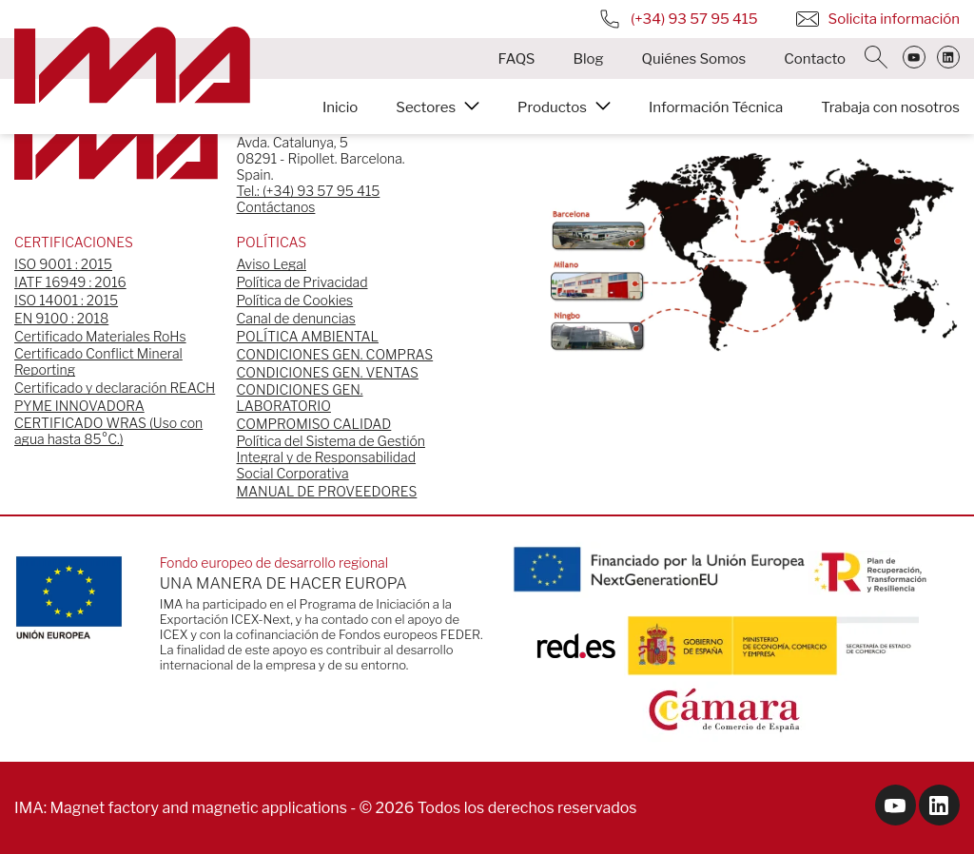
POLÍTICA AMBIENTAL (308, 336)
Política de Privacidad (302, 282)
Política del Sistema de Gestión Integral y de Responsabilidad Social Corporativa (331, 457)
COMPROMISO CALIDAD (314, 424)
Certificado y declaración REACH (114, 387)
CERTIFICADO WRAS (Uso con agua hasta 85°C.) (108, 431)
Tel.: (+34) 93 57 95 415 (308, 191)
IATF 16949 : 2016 (70, 282)
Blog (588, 59)
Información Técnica (716, 107)
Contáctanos (276, 207)
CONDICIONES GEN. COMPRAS (335, 354)
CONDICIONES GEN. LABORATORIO (300, 397)
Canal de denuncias (296, 318)
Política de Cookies (295, 300)
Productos (552, 107)
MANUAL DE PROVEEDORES (327, 491)
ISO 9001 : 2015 (63, 264)
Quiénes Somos (694, 59)
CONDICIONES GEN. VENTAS (328, 372)
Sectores (426, 107)
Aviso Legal (272, 264)
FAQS (516, 59)
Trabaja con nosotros (890, 107)
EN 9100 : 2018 (61, 318)
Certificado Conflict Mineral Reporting (98, 361)
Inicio (340, 107)
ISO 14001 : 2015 (66, 300)
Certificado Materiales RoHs (100, 336)
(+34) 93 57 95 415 (678, 19)
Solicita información (878, 19)
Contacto (815, 59)
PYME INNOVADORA (79, 406)
